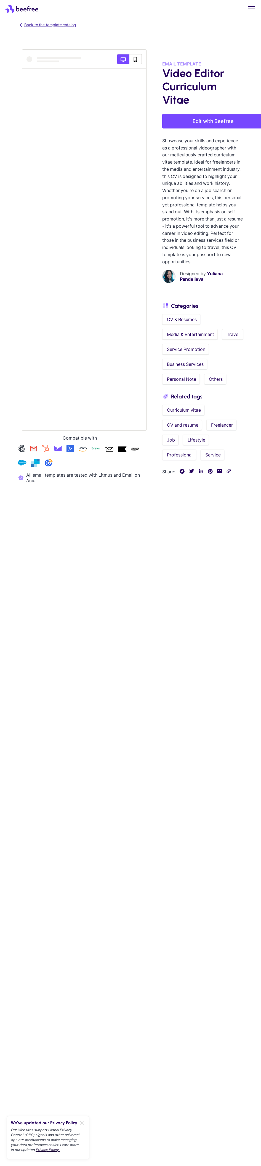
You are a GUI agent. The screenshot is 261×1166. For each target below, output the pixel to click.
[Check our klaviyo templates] (122, 449)
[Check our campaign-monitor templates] (58, 449)
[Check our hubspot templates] (46, 449)
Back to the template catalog (47, 24)
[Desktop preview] (123, 59)
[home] (21, 9)
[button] (250, 8)
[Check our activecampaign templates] (70, 449)
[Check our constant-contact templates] (48, 463)
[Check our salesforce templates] (22, 463)
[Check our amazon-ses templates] (82, 449)
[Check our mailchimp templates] (21, 449)
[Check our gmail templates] (34, 449)
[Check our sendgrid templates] (35, 463)
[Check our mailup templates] (135, 449)
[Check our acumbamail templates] (109, 449)
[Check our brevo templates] (96, 449)
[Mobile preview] (135, 59)
